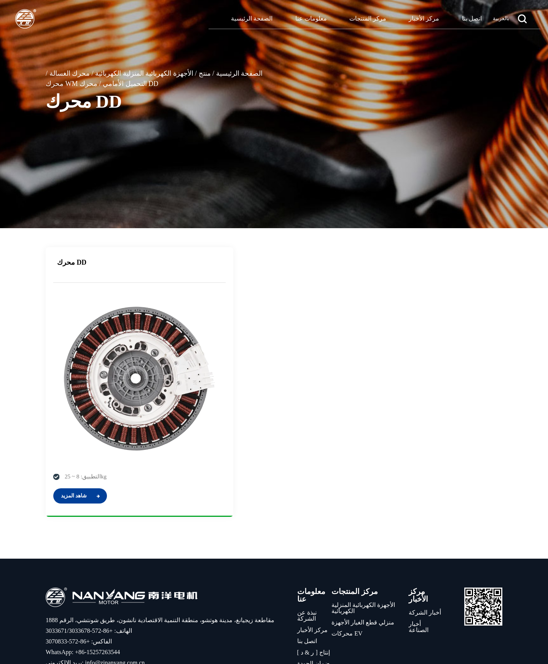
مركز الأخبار (424, 18)
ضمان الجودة (313, 588)
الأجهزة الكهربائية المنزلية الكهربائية (144, 73)
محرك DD (72, 262)
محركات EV (346, 557)
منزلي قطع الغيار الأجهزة (362, 546)
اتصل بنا (472, 18)
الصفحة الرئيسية (251, 18)
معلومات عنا (311, 18)
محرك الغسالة (69, 73)
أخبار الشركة (425, 537)
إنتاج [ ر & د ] (313, 576)
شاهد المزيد (80, 420)
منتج (205, 73)
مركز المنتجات (367, 18)
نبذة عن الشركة (307, 540)
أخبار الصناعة (419, 551)
